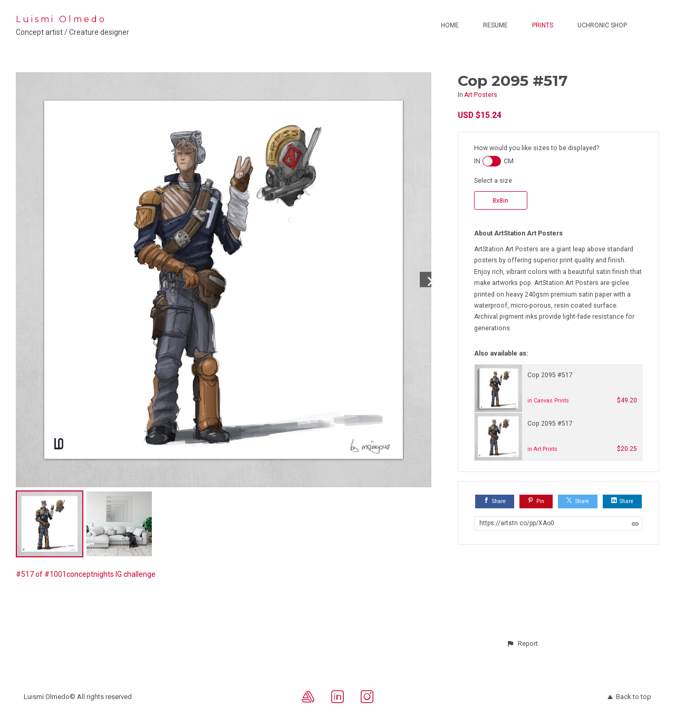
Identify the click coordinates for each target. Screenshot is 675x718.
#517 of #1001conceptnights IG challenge (86, 574)
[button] (522, 644)
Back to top (629, 697)
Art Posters (480, 95)
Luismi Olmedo (61, 19)
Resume (495, 25)
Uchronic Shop (602, 25)
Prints (542, 25)
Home (450, 25)
